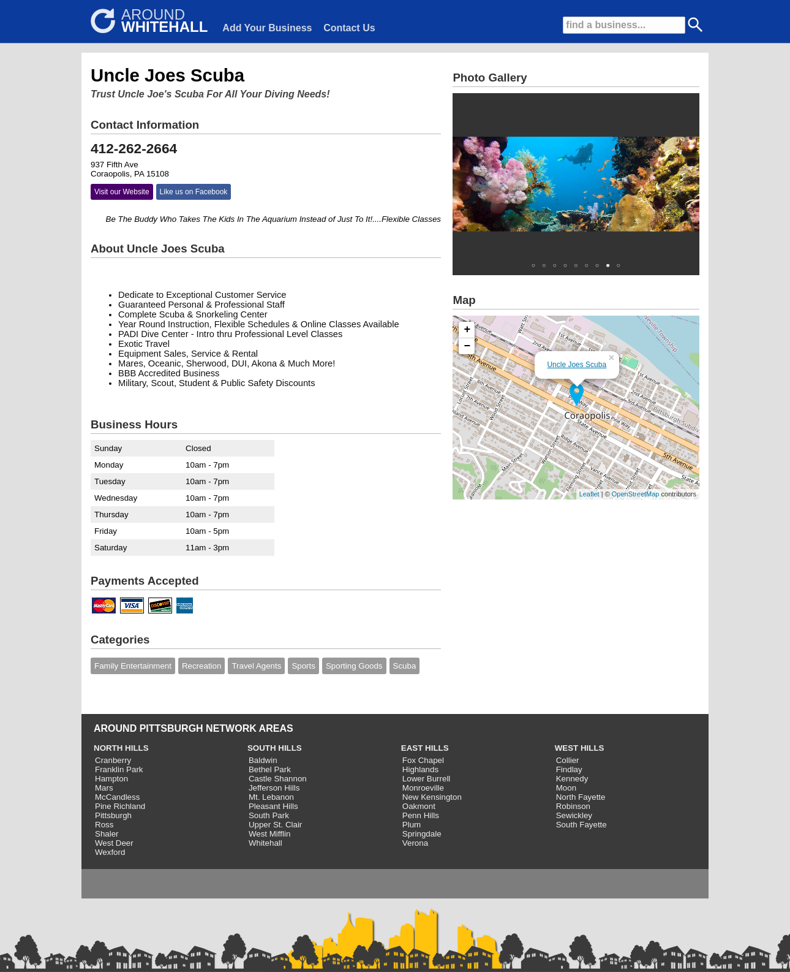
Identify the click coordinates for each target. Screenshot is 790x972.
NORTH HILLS (121, 748)
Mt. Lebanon (271, 797)
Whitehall (265, 843)
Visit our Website (121, 192)
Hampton (111, 778)
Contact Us (349, 28)
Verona (415, 843)
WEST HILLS (579, 748)
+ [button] (467, 329)
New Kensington (432, 797)
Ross (104, 824)
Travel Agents (256, 665)
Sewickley (574, 815)
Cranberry (113, 760)
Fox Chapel (423, 760)
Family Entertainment (132, 665)
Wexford (110, 852)
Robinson (573, 806)
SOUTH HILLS (274, 748)
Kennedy (572, 778)
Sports (303, 665)
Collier (567, 760)
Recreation (201, 665)
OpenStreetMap (636, 494)
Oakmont (418, 806)
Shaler (107, 833)
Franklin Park (119, 769)
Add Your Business (267, 28)
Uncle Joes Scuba (576, 364)
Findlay (569, 769)
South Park (269, 815)
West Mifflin (269, 833)
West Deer (114, 843)
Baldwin (263, 760)
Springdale (422, 833)
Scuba (404, 665)
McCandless (117, 797)
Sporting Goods (354, 665)
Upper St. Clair (275, 824)
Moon (566, 787)
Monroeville (423, 787)
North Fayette (581, 797)
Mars (104, 787)
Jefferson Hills (274, 787)
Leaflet (589, 494)
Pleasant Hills (273, 806)
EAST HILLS (425, 748)
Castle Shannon (278, 778)
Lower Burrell (426, 778)
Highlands (420, 769)
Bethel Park (270, 769)
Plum (411, 824)
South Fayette (581, 824)
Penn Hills (420, 815)
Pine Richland (120, 806)
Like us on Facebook (194, 192)
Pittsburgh (113, 815)
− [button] (467, 346)
